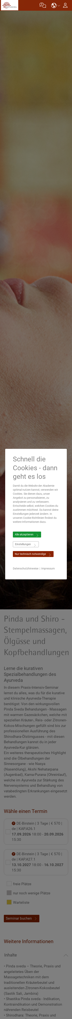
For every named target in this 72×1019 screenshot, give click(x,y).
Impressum (48, 568)
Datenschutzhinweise (25, 568)
